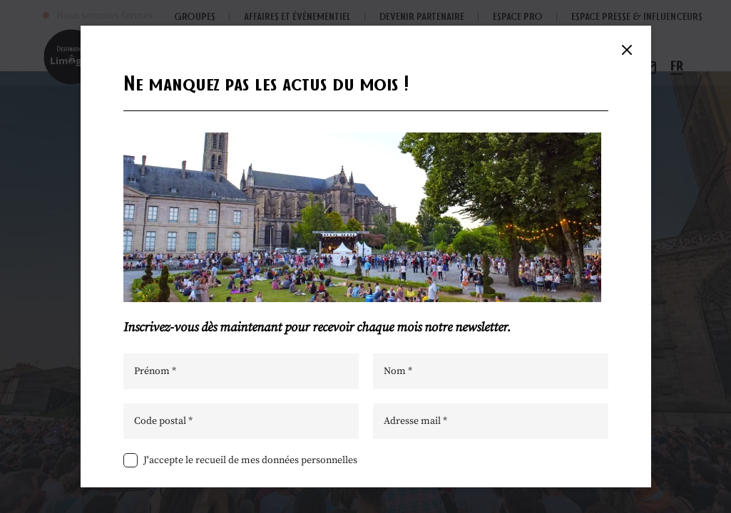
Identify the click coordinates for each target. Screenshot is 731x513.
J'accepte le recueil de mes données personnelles (250, 460)
